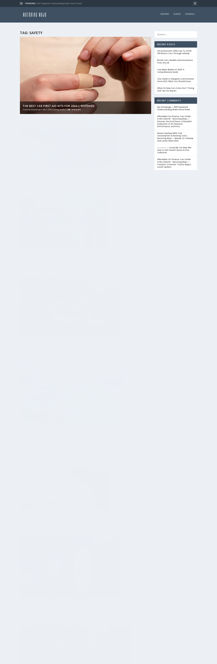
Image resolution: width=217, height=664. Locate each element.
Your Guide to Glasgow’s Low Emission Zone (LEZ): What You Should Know (175, 78)
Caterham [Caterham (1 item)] (48, 585)
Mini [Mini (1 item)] (58, 611)
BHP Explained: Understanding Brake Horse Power (59, 3)
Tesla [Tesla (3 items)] (49, 636)
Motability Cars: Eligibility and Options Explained (49, 232)
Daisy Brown (36, 108)
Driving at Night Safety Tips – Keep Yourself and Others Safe (118, 531)
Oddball (190, 15)
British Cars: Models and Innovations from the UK (175, 59)
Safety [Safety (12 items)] (67, 630)
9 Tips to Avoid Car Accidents (109, 452)
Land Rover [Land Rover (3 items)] (67, 604)
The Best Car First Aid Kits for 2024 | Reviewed (59, 104)
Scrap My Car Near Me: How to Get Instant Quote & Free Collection (174, 148)
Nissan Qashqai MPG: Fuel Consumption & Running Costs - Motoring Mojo (172, 134)
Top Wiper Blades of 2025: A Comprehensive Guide (50, 160)
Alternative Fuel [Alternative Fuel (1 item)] (41, 579)
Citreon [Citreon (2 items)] (26, 592)
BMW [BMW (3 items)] (36, 585)
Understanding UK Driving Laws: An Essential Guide (113, 232)
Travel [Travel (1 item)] (25, 643)
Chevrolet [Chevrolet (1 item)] (62, 585)
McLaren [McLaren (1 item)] (47, 611)
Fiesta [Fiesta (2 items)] (33, 598)
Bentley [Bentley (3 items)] (26, 585)
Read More (30, 179)
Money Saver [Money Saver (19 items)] (28, 617)
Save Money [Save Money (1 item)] (28, 636)
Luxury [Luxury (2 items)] (35, 611)
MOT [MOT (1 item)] (41, 617)
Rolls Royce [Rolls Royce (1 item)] (44, 630)
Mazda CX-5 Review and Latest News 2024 (175, 138)
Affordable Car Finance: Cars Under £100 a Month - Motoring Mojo (174, 116)
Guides (177, 15)
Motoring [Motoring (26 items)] (68, 617)
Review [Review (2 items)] (59, 624)
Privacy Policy (86, 594)
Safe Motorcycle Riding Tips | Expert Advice (51, 526)
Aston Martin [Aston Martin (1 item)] (61, 579)
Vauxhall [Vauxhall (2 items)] (52, 643)
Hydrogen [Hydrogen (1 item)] (37, 604)
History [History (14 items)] (53, 598)
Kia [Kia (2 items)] (55, 604)
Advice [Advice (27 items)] (25, 579)
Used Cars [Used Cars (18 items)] (38, 643)
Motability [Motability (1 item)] (53, 617)
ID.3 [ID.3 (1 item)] (49, 604)
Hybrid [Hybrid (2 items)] (25, 604)
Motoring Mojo (31, 380)
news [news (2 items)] (38, 624)
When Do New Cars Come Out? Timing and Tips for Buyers (175, 87)
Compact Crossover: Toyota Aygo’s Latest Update (174, 164)
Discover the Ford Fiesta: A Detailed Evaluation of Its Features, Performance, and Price (174, 122)
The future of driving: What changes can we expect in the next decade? (118, 305)
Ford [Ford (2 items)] (42, 598)
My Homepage (164, 105)
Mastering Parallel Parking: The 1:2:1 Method (47, 375)
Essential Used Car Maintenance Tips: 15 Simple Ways (48, 447)
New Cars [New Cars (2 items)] (26, 624)
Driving (164, 15)
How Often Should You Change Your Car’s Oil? (117, 378)
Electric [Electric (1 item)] (50, 592)
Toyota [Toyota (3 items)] (60, 636)
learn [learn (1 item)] (25, 611)
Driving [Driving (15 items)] (38, 592)
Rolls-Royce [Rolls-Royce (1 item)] (28, 630)
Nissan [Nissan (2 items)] (48, 624)
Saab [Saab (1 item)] (57, 630)
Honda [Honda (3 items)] (64, 598)
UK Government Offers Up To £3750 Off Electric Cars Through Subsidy (174, 50)
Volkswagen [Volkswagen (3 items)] (67, 643)
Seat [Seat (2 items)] (40, 636)
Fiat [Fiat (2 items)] (24, 598)
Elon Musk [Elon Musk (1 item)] (64, 592)
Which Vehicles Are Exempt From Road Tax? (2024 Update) (117, 160)
